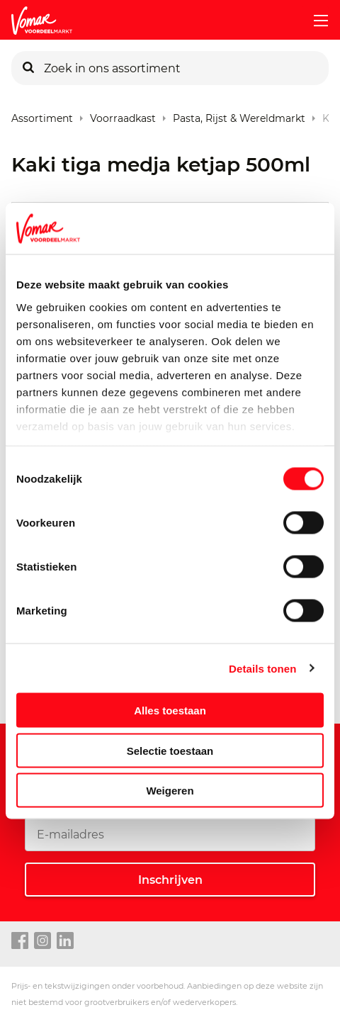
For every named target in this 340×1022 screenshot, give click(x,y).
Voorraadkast (123, 115)
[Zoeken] (28, 68)
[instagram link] (42, 941)
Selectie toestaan (170, 750)
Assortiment (42, 115)
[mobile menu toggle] (315, 20)
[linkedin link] (65, 941)
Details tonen (262, 668)
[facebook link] (19, 941)
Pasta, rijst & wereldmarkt (239, 115)
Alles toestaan (170, 710)
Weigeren (169, 791)
